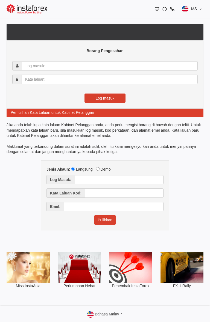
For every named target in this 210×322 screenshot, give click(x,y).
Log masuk (105, 98)
